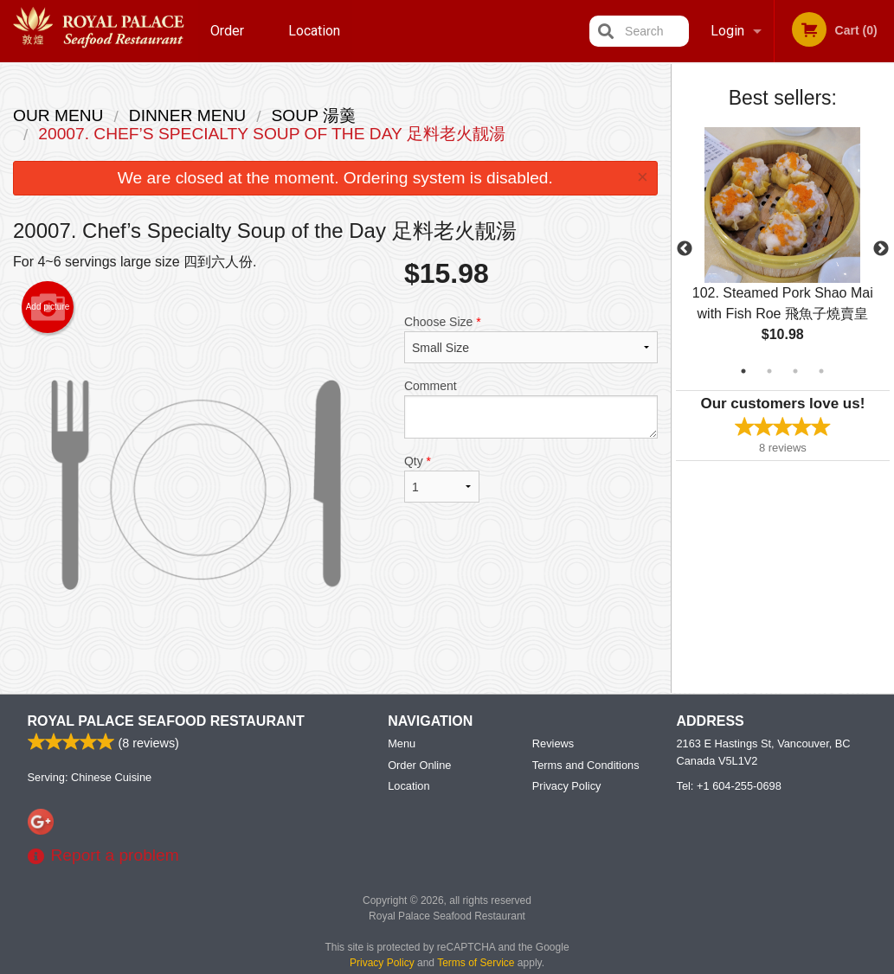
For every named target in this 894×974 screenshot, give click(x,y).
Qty (441, 478)
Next (881, 249)
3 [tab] (795, 371)
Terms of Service (475, 963)
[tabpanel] (782, 249)
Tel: (729, 785)
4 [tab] (821, 371)
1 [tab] (743, 371)
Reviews (553, 743)
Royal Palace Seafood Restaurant (166, 721)
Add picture (48, 307)
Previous (684, 249)
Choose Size (531, 339)
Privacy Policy (566, 785)
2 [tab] (769, 371)
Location (314, 30)
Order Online (229, 42)
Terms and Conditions (586, 765)
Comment (531, 409)
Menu (401, 743)
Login (727, 30)
